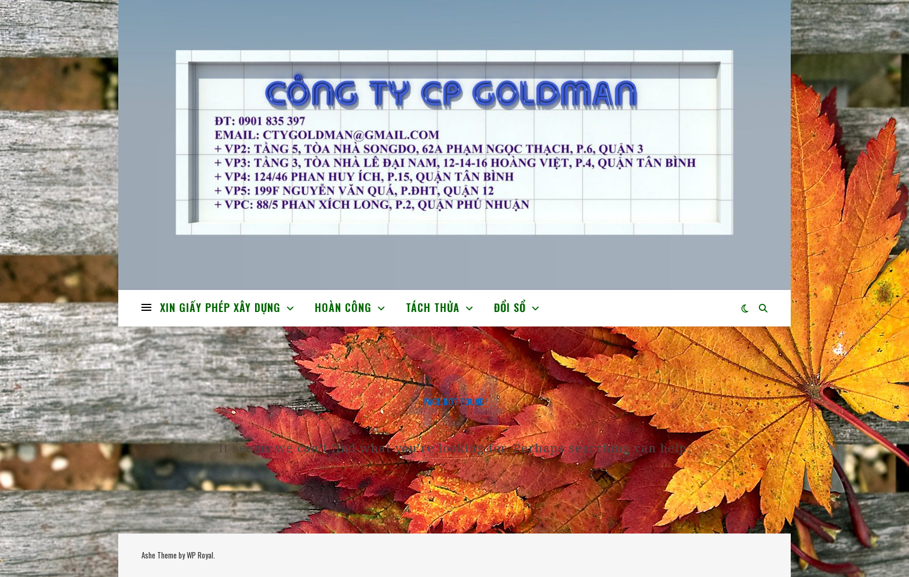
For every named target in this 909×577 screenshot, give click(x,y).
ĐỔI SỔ (510, 307)
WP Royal (200, 555)
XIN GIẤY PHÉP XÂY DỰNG (220, 307)
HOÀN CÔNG (343, 307)
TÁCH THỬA (433, 307)
